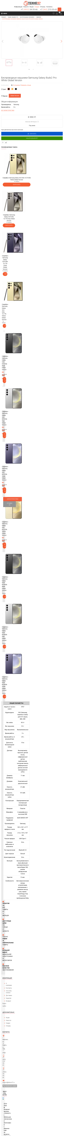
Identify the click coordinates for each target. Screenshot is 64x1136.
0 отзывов (16, 85)
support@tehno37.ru (9, 1073)
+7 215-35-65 (48, 9)
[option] (32, 40)
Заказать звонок (59, 9)
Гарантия (8, 989)
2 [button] (36, 69)
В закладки (2, 142)
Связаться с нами (10, 1077)
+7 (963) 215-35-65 (4, 1052)
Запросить (16, 184)
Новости (8, 1011)
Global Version (15, 95)
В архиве (5, 376)
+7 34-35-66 (29, 9)
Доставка (9, 986)
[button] (18, 6)
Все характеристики (7, 110)
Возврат (8, 992)
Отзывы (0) (9, 498)
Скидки (8, 1014)
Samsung (16, 104)
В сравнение (6, 142)
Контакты (9, 979)
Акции (7, 1008)
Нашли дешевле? (32, 138)
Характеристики (12, 493)
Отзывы (8, 1017)
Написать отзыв (26, 85)
